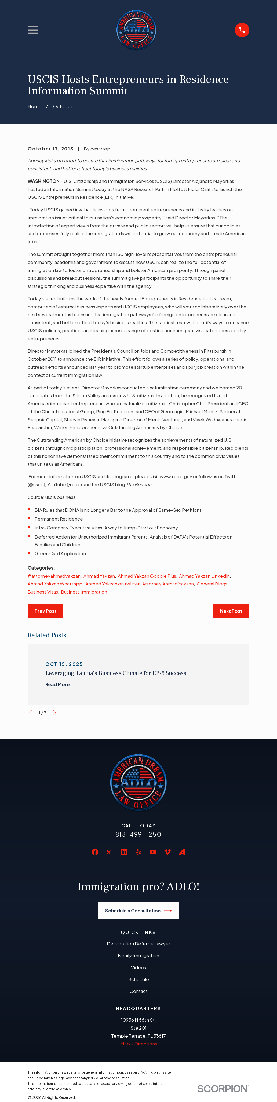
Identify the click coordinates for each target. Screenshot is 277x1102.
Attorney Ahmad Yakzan (168, 584)
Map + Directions (138, 1043)
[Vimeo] (167, 852)
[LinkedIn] (124, 852)
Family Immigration (138, 955)
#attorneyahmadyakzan (54, 576)
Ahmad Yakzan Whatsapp (55, 584)
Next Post (231, 611)
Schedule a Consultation (138, 911)
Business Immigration (84, 592)
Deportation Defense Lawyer (138, 943)
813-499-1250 (138, 834)
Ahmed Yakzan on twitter (112, 584)
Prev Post (46, 611)
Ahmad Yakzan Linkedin (204, 576)
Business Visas (43, 592)
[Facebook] (95, 852)
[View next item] (54, 713)
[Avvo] (182, 852)
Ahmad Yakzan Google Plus (147, 576)
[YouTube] (153, 852)
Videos (138, 967)
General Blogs (212, 584)
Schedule (138, 979)
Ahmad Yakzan (99, 576)
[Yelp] (138, 852)
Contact (139, 991)
